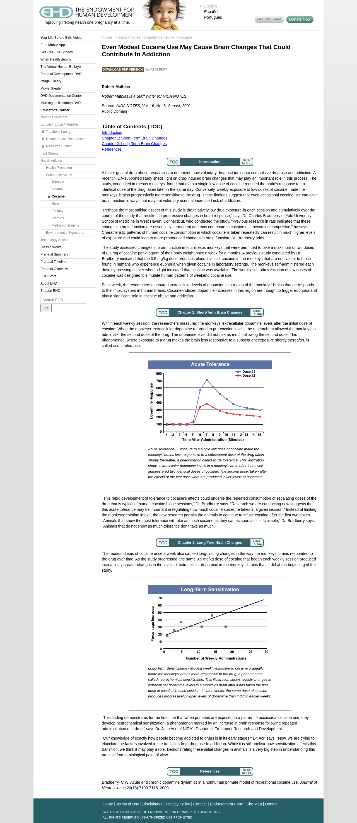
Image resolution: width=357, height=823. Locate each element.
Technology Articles (54, 240)
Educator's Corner (54, 110)
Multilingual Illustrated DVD (60, 103)
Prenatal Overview (54, 269)
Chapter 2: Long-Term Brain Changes (134, 143)
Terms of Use (127, 804)
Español (211, 11)
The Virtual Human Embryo (60, 67)
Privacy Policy (178, 804)
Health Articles (51, 161)
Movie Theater (51, 88)
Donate (271, 804)
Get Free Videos (269, 19)
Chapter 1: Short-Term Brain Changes (134, 138)
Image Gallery (50, 81)
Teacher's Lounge (59, 132)
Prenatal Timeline (53, 262)
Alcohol (57, 189)
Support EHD (50, 291)
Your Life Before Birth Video (60, 38)
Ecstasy (57, 211)
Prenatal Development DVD (60, 74)
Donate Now (299, 19)
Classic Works (51, 247)
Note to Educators (53, 117)
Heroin (56, 204)
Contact (200, 804)
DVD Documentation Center (61, 96)
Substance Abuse (59, 175)
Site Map (254, 804)
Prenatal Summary (54, 254)
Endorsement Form (226, 804)
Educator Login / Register (59, 124)
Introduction (112, 132)
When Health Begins (55, 59)
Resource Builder (59, 146)
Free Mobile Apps (53, 45)
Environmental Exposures (65, 233)
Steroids (58, 218)
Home (107, 37)
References (112, 149)
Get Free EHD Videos (56, 52)
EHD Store (48, 276)
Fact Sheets (49, 153)
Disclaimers (152, 804)
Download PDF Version (123, 69)
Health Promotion (59, 168)
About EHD (48, 283)
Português (213, 17)
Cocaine (58, 196)
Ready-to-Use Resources (65, 139)
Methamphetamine (65, 225)
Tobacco (58, 182)
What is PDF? (156, 69)
